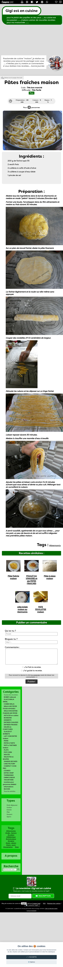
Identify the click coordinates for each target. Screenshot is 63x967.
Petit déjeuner (12, 805)
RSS (44, 903)
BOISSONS (8, 718)
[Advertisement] (31, 40)
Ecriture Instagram (31, 910)
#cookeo (11, 835)
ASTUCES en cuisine (11, 715)
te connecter (35, 675)
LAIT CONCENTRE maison (10, 737)
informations (8, 787)
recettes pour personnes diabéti (9, 783)
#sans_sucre (11, 845)
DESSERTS (7, 720)
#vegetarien (8, 847)
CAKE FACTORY (9, 764)
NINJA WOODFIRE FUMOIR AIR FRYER (10, 712)
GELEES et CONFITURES (8, 728)
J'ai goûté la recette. (31, 670)
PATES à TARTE (9, 743)
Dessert (9, 814)
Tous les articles (9, 791)
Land (36, 903)
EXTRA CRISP (9, 773)
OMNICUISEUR (9, 778)
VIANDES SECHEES (10, 761)
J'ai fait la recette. (31, 667)
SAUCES (7, 755)
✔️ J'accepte (31, 957)
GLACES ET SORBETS (7, 733)
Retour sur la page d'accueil (13, 77)
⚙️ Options (31, 962)
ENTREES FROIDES (10, 725)
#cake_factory (11, 833)
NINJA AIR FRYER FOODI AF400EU (10, 707)
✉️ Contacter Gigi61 (32, 905)
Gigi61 (24, 903)
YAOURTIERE (8, 780)
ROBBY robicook (10, 697)
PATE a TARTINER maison (10, 746)
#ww (17, 847)
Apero (9, 817)
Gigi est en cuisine (22, 10)
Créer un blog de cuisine (51, 908)
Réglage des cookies (53, 903)
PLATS (6, 750)
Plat (8, 812)
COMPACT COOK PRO (9, 767)
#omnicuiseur (11, 839)
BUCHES (7, 789)
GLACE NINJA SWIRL (8, 700)
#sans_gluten (11, 843)
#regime (11, 841)
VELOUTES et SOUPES (8, 758)
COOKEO (7, 771)
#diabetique (11, 837)
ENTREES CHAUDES (11, 722)
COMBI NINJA (9, 704)
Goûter (9, 807)
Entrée (9, 810)
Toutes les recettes (11, 695)
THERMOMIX (8, 775)
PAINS (6, 741)
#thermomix (11, 831)
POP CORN (8, 752)
